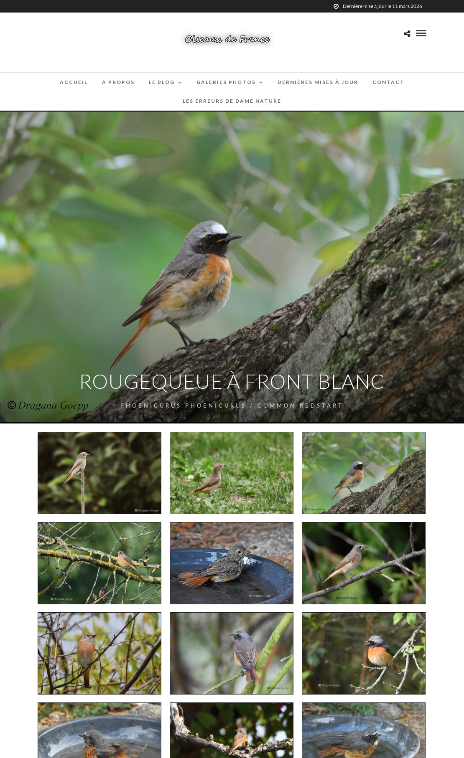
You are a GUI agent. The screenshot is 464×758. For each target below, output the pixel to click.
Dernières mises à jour (318, 82)
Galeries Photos (226, 82)
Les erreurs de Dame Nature (232, 101)
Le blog (162, 82)
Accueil (74, 82)
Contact (388, 82)
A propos (118, 82)
